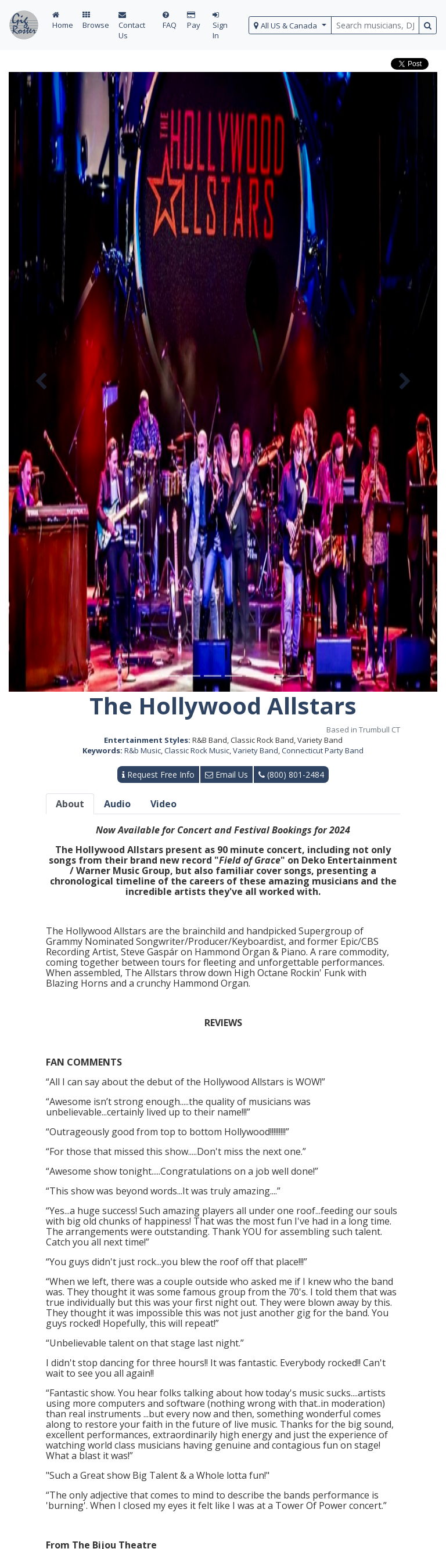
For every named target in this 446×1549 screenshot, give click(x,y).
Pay (193, 20)
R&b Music (142, 750)
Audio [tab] (117, 803)
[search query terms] (375, 25)
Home (62, 20)
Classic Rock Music (196, 750)
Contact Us (131, 26)
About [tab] (70, 803)
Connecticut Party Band (323, 750)
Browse (95, 20)
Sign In (220, 26)
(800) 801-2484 (291, 774)
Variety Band (255, 750)
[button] (41, 382)
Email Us (226, 774)
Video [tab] (163, 803)
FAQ (170, 20)
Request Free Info (158, 774)
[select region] (290, 25)
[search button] (428, 25)
